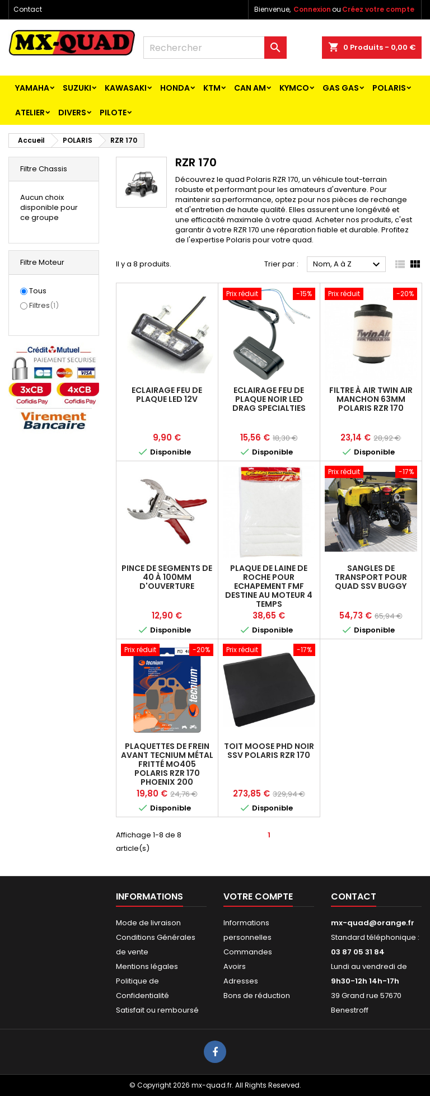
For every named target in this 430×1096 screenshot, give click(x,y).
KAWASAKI (126, 87)
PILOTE (113, 112)
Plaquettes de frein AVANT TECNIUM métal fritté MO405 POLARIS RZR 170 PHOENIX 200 (167, 764)
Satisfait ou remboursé (157, 1010)
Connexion (312, 9)
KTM (212, 87)
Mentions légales (147, 966)
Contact (27, 9)
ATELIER (30, 112)
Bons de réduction (256, 995)
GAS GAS (340, 87)
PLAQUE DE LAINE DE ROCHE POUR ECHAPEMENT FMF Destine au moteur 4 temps (268, 586)
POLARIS (389, 87)
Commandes (247, 952)
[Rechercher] (215, 47)
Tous (37, 291)
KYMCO (294, 87)
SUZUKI (77, 87)
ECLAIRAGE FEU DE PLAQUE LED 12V (167, 395)
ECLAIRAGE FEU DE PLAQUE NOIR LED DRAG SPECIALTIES (269, 399)
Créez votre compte (378, 9)
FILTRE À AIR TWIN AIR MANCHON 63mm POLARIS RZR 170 (371, 399)
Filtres (44, 305)
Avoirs (234, 966)
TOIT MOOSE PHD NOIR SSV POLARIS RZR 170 (269, 751)
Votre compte (258, 896)
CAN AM (250, 87)
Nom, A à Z (348, 264)
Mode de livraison (148, 922)
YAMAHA (32, 87)
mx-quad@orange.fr (372, 922)
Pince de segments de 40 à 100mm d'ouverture (166, 577)
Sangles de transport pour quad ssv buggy (371, 577)
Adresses (240, 981)
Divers (72, 112)
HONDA (175, 87)
